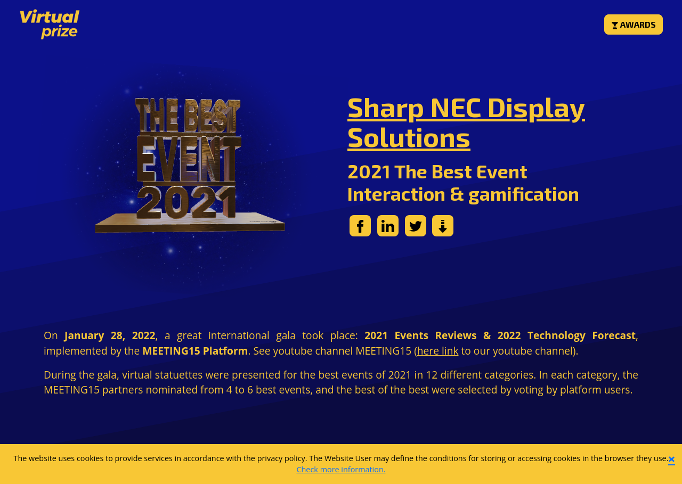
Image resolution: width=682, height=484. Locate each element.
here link (438, 350)
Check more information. (340, 469)
